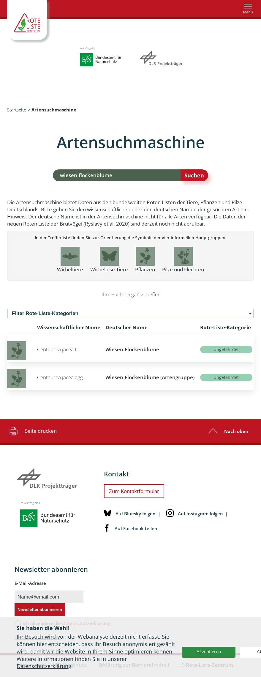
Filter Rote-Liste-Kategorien (45, 313)
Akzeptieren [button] (209, 651)
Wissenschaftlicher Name (68, 327)
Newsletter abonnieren (40, 609)
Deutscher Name (126, 327)
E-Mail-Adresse (30, 583)
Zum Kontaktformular (134, 491)
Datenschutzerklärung (44, 666)
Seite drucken (32, 431)
